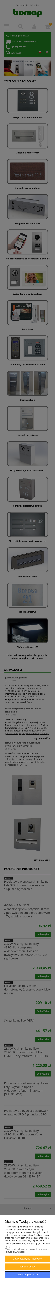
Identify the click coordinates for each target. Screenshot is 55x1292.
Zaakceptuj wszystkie (27, 1274)
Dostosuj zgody (27, 1266)
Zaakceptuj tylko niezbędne (27, 1258)
